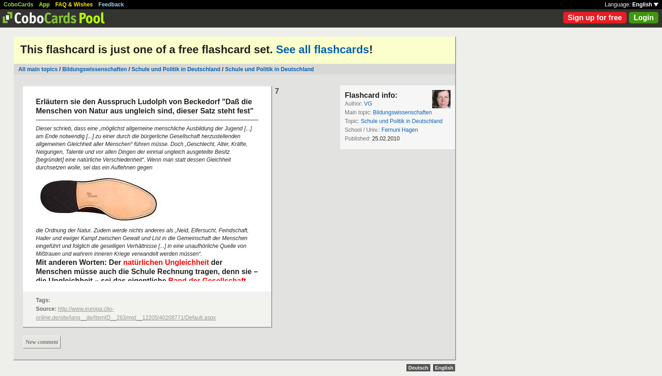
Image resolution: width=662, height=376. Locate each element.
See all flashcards (322, 49)
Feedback (111, 4)
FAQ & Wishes (74, 4)
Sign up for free (595, 18)
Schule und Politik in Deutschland (175, 69)
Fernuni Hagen (400, 130)
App (44, 4)
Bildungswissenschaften (94, 69)
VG (368, 104)
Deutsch (418, 367)
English (645, 4)
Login (643, 18)
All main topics (37, 69)
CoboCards (19, 4)
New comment (42, 342)
